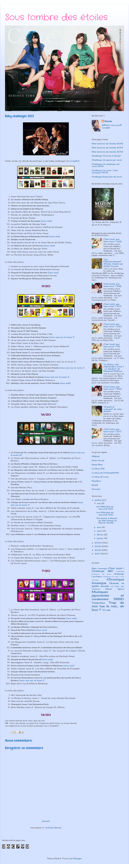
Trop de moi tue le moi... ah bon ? (108, 606)
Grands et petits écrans (108, 584)
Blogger (78, 858)
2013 (98, 546)
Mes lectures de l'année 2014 (107, 147)
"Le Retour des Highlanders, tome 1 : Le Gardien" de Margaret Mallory (113, 367)
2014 (98, 543)
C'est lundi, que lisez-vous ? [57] (112, 305)
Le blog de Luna (100, 477)
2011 (98, 554)
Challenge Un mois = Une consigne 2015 (105, 171)
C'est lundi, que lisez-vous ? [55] (112, 388)
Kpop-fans (97, 464)
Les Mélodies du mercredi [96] (105, 507)
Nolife (95, 485)
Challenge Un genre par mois (107, 160)
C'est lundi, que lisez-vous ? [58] (112, 285)
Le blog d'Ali (98, 468)
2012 (98, 550)
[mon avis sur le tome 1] (62, 337)
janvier (100, 538)
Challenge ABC (102, 571)
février (100, 534)
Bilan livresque (99, 568)
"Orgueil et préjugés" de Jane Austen (112, 409)
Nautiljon (96, 481)
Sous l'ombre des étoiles (56, 17)
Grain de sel (98, 460)
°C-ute (106, 610)
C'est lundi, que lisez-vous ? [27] (112, 430)
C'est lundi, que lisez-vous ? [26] (112, 325)
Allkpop (95, 456)
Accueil (46, 821)
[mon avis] (46, 221)
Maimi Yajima (114, 589)
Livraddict (74, 161)
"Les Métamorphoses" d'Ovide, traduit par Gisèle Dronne (113, 262)
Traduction (98, 603)
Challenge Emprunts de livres (107, 177)
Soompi (96, 489)
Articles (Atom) (53, 827)
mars (100, 531)
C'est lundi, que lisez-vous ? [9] (111, 345)
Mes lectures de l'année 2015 (107, 143)
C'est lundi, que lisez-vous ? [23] (112, 240)
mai (99, 503)
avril (99, 527)
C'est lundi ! (116, 568)
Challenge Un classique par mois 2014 (106, 165)
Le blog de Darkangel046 (105, 473)
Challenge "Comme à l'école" (106, 156)
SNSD (119, 599)
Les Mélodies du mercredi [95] (105, 513)
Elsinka (108, 121)
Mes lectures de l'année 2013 (107, 152)
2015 (98, 500)
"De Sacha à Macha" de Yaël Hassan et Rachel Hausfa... (106, 520)
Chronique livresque (108, 581)
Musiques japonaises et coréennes (108, 595)
